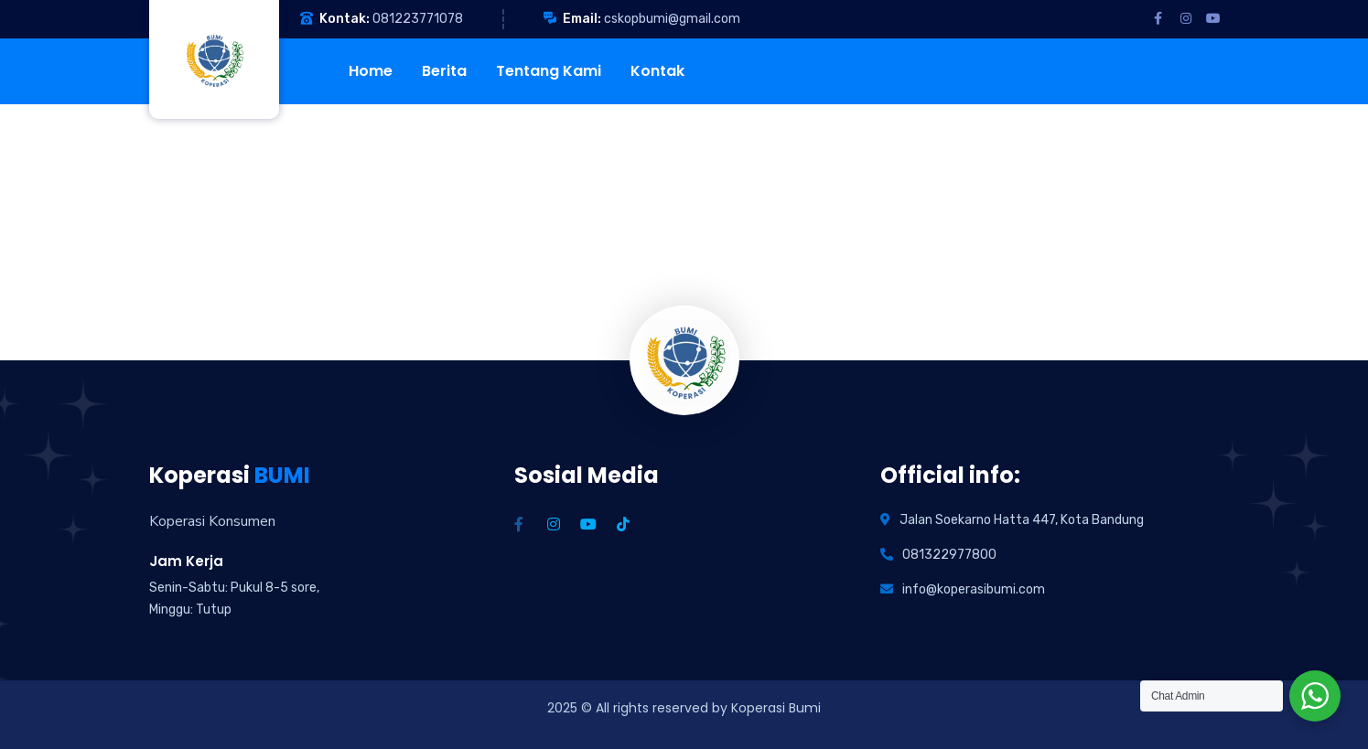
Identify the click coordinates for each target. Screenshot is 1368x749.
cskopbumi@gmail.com (672, 19)
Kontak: (344, 19)
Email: (582, 19)
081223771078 (417, 19)
